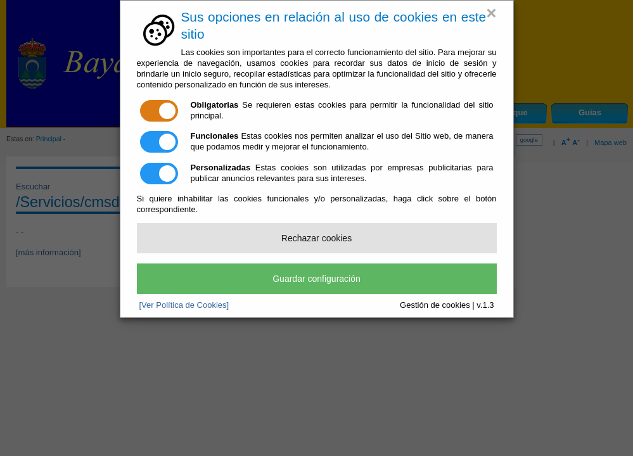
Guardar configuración (316, 279)
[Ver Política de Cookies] (184, 305)
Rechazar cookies (316, 238)
